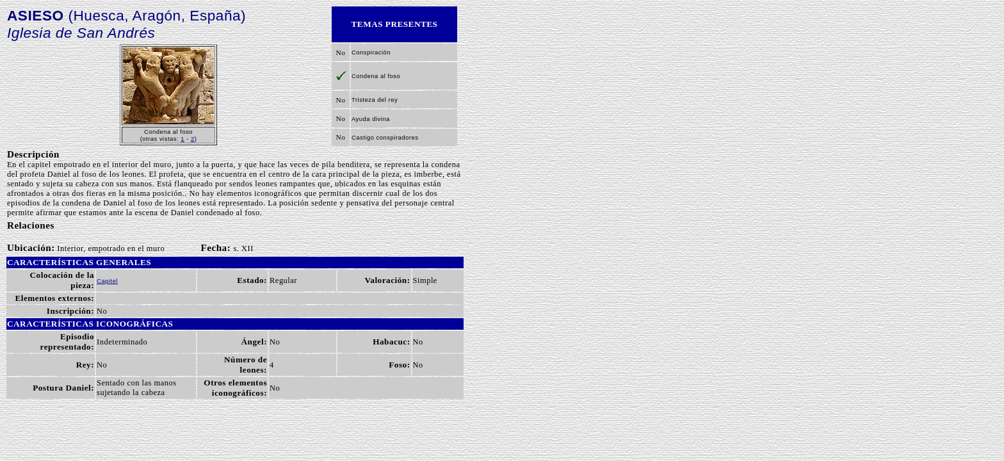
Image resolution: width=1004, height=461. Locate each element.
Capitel (107, 280)
